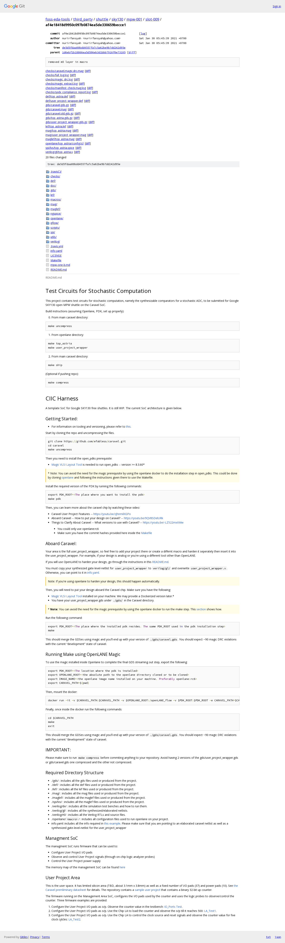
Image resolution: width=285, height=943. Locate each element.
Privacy (34, 937)
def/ (53, 181)
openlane (67, 477)
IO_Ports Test (173, 907)
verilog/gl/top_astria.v (59, 152)
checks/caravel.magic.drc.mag (65, 71)
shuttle (102, 19)
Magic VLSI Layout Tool (66, 464)
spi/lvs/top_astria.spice (60, 148)
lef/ (52, 195)
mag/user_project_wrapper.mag (66, 135)
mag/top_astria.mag (58, 130)
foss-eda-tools (58, 19)
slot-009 (152, 19)
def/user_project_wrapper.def (64, 101)
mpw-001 (134, 19)
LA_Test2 (74, 919)
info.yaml (56, 251)
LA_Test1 (210, 911)
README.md (58, 269)
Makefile (55, 260)
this (128, 426)
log (143, 33)
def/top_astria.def (57, 96)
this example (112, 823)
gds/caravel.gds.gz (57, 105)
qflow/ (54, 223)
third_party (83, 19)
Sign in (277, 6)
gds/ (53, 190)
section (201, 609)
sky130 (117, 19)
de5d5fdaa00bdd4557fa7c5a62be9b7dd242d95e (93, 47)
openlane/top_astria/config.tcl (65, 143)
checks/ (55, 176)
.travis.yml (56, 246)
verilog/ (55, 241)
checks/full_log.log (57, 75)
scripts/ (55, 227)
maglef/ (55, 209)
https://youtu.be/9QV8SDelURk (143, 518)
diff (132, 52)
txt (268, 937)
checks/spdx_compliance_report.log (68, 92)
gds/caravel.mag (56, 109)
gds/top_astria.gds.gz (59, 118)
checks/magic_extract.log (62, 83)
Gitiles (24, 937)
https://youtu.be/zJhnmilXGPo (112, 514)
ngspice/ (55, 213)
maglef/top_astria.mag (60, 139)
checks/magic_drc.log (59, 79)
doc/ (53, 185)
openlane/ (56, 218)
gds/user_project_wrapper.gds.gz (66, 122)
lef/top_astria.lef (56, 126)
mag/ (53, 204)
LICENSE (56, 255)
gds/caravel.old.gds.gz (59, 113)
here (122, 867)
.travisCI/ (56, 171)
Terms (46, 937)
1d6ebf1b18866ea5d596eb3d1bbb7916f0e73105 (93, 52)
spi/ (52, 232)
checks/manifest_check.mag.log (66, 88)
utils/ (53, 237)
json (278, 937)
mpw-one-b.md (60, 265)
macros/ (55, 199)
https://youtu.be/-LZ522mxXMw (163, 522)
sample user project (147, 890)
